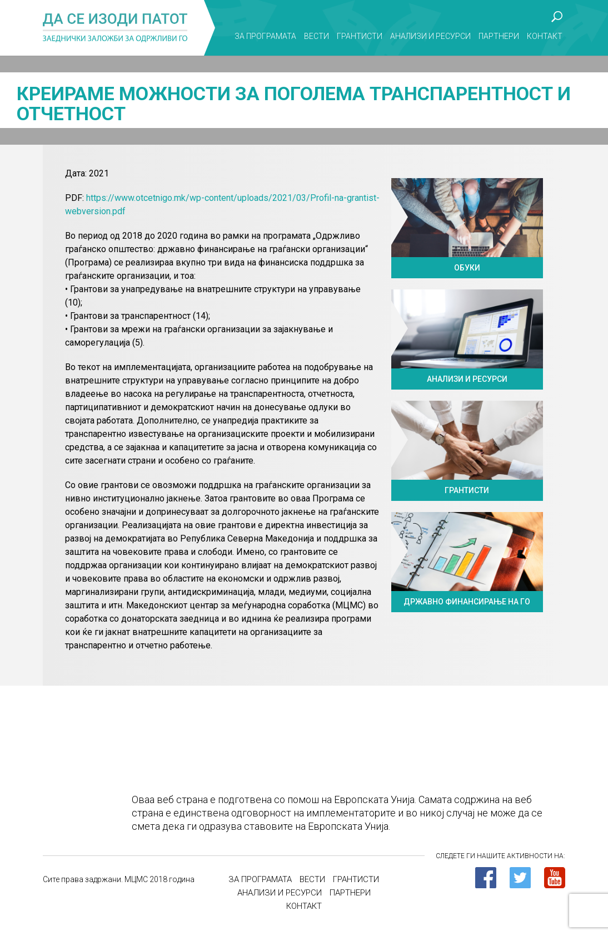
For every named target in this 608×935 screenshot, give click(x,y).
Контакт (544, 36)
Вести (316, 36)
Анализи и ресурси (430, 36)
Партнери (499, 36)
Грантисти (359, 36)
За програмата (265, 36)
